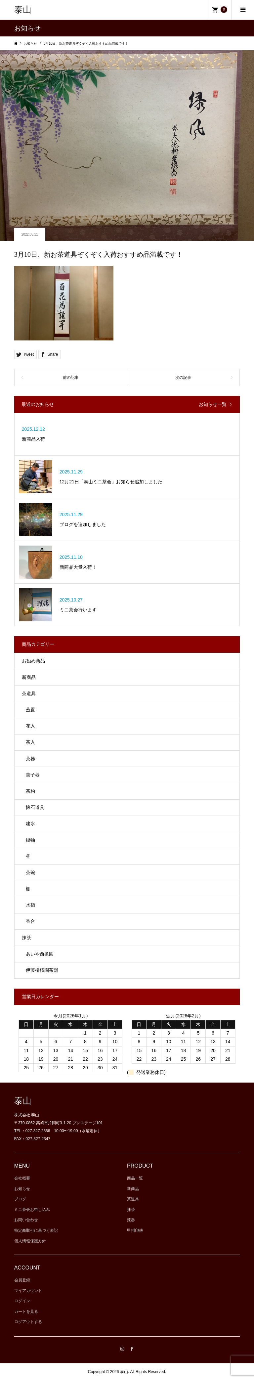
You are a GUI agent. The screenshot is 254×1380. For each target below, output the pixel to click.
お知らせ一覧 (213, 404)
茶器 (30, 758)
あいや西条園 (40, 954)
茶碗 (30, 872)
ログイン (22, 1301)
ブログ (20, 1199)
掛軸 (30, 840)
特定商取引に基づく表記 (36, 1230)
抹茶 (26, 937)
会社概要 (22, 1178)
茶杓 (30, 791)
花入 (30, 726)
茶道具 (29, 693)
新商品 (29, 677)
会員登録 (22, 1280)
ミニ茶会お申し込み (32, 1209)
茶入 (30, 742)
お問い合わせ (26, 1220)
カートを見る (26, 1311)
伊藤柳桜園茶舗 (42, 970)
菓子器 (33, 775)
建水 (30, 823)
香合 (30, 921)
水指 (30, 905)
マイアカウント (28, 1290)
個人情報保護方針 (30, 1241)
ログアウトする (28, 1321)
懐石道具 (35, 807)
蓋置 (30, 709)
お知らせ (22, 1188)
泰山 (22, 10)
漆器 (131, 1220)
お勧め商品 (33, 660)
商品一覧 (135, 1178)
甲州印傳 (135, 1230)
